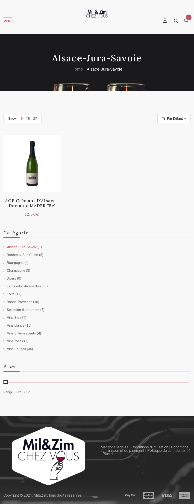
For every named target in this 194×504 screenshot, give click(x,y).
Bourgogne (15, 263)
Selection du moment (23, 310)
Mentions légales (114, 447)
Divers (11, 278)
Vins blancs (15, 325)
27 (35, 118)
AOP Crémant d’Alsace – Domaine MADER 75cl (32, 203)
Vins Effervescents (21, 333)
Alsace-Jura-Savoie (22, 247)
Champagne (16, 270)
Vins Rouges (16, 349)
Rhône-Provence (19, 302)
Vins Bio (13, 318)
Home (77, 69)
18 (28, 118)
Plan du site (112, 454)
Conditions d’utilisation (150, 447)
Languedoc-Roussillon (24, 286)
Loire (11, 294)
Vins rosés (15, 341)
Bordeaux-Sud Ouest (22, 255)
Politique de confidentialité (169, 450)
